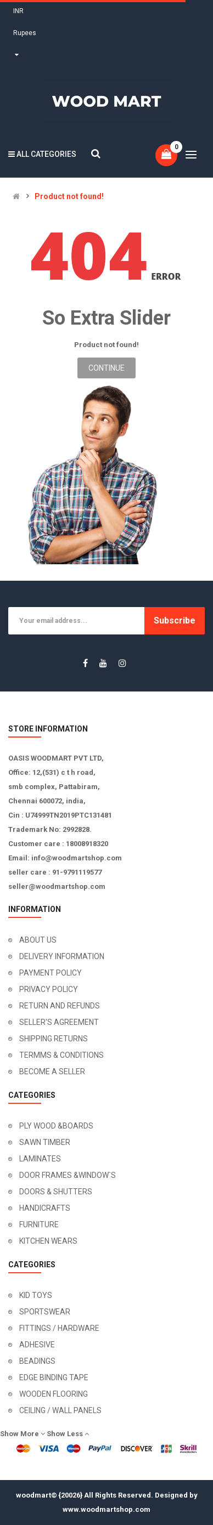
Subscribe (174, 620)
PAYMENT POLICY (50, 972)
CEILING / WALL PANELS (60, 1410)
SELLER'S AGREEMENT (59, 1022)
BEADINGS (37, 1361)
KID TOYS (35, 1295)
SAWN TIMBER (44, 1142)
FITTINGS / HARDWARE (59, 1328)
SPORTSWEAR (44, 1311)
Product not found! (69, 196)
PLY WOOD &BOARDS (56, 1125)
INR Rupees (24, 33)
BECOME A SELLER (52, 1071)
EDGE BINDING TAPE (53, 1377)
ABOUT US (38, 940)
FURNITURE (39, 1224)
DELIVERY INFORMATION (61, 956)
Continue (106, 368)
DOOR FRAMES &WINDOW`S (67, 1175)
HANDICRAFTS (44, 1208)
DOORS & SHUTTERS (55, 1191)
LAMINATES (40, 1158)
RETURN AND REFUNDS (59, 1005)
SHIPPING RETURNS (53, 1038)
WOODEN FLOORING (53, 1394)
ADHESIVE (37, 1344)
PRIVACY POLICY (48, 989)
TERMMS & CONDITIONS (61, 1055)
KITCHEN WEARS (48, 1241)
